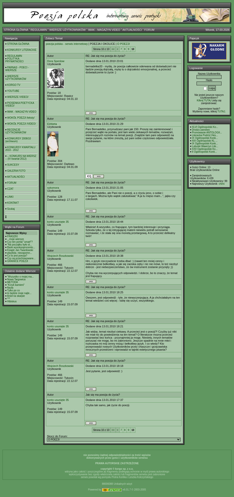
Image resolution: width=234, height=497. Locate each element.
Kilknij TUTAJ (204, 100)
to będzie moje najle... (19, 293)
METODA (12, 282)
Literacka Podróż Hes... (205, 135)
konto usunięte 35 (58, 221)
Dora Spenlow (55, 61)
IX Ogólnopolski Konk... (205, 138)
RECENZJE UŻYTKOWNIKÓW (15, 131)
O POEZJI (123, 43)
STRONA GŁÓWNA (16, 29)
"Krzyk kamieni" (15, 285)
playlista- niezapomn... (19, 253)
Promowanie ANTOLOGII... (207, 132)
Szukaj (11, 208)
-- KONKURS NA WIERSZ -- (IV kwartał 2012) (20, 157)
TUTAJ (221, 111)
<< (113, 49)
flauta (10, 287)
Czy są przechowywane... (21, 258)
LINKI (10, 196)
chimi (222, 183)
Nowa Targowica (16, 279)
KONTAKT (13, 202)
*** (8, 298)
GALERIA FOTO (16, 170)
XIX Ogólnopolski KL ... (204, 140)
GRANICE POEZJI (17, 261)
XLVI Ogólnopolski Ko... (205, 127)
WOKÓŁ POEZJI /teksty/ (20, 117)
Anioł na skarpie (16, 296)
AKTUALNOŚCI (132, 29)
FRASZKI (12, 236)
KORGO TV (13, 85)
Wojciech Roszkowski (60, 255)
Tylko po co (13, 290)
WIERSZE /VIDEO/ (17, 97)
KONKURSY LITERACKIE (21, 50)
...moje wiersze (15, 239)
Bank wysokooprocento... (21, 247)
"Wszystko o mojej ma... (20, 276)
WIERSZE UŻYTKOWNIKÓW (67, 29)
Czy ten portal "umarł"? (20, 241)
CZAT (10, 188)
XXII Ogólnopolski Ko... (205, 149)
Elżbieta (52, 123)
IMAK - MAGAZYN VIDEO (104, 29)
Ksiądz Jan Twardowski (20, 250)
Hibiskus (12, 301)
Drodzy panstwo (201, 129)
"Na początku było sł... (19, 244)
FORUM (149, 29)
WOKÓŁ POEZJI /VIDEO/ (21, 123)
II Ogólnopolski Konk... (204, 151)
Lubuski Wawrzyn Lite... (205, 146)
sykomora (53, 187)
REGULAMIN (38, 29)
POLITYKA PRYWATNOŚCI (14, 60)
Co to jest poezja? (17, 255)
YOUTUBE (13, 91)
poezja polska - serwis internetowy (67, 43)
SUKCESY (13, 164)
